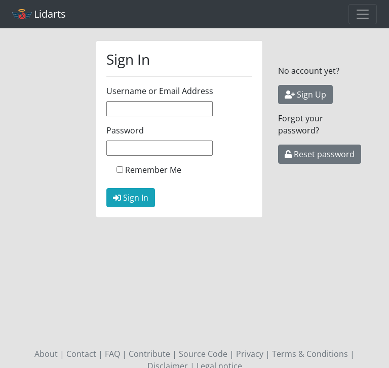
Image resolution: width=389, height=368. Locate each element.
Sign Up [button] (305, 94)
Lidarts (39, 14)
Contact (81, 353)
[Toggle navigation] (362, 14)
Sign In (130, 197)
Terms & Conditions (310, 353)
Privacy (249, 353)
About (46, 353)
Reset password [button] (320, 154)
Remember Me (153, 169)
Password (125, 130)
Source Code (203, 353)
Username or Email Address (159, 91)
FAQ (112, 353)
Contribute (149, 353)
